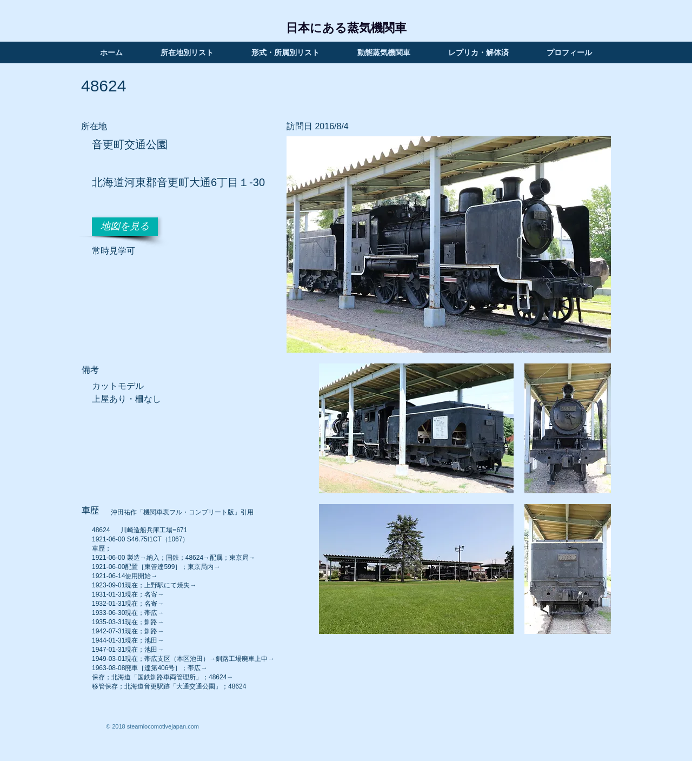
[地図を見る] (125, 226)
